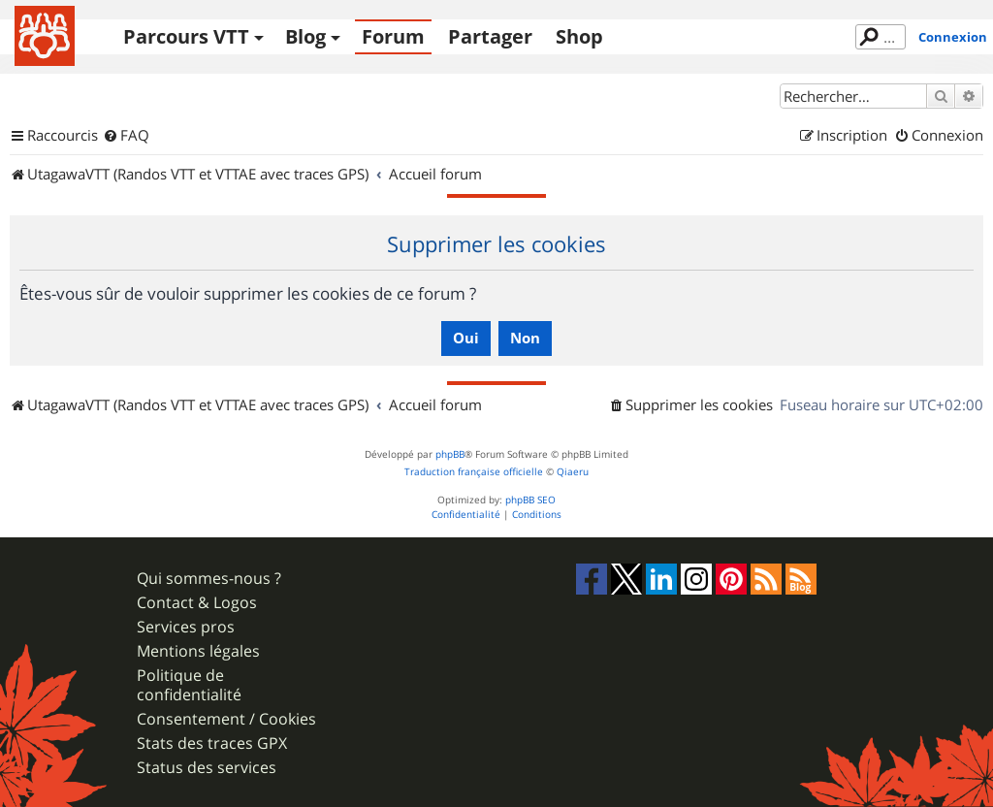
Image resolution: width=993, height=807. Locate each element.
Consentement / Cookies (226, 719)
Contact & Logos (197, 603)
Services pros (186, 627)
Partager (490, 36)
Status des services (206, 768)
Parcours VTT (186, 36)
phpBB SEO (530, 500)
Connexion (952, 37)
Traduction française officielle (473, 472)
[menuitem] (126, 135)
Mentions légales (198, 651)
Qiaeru (573, 472)
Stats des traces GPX (212, 743)
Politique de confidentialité (189, 684)
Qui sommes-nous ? (209, 578)
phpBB (449, 454)
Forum (393, 36)
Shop (579, 36)
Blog (305, 36)
